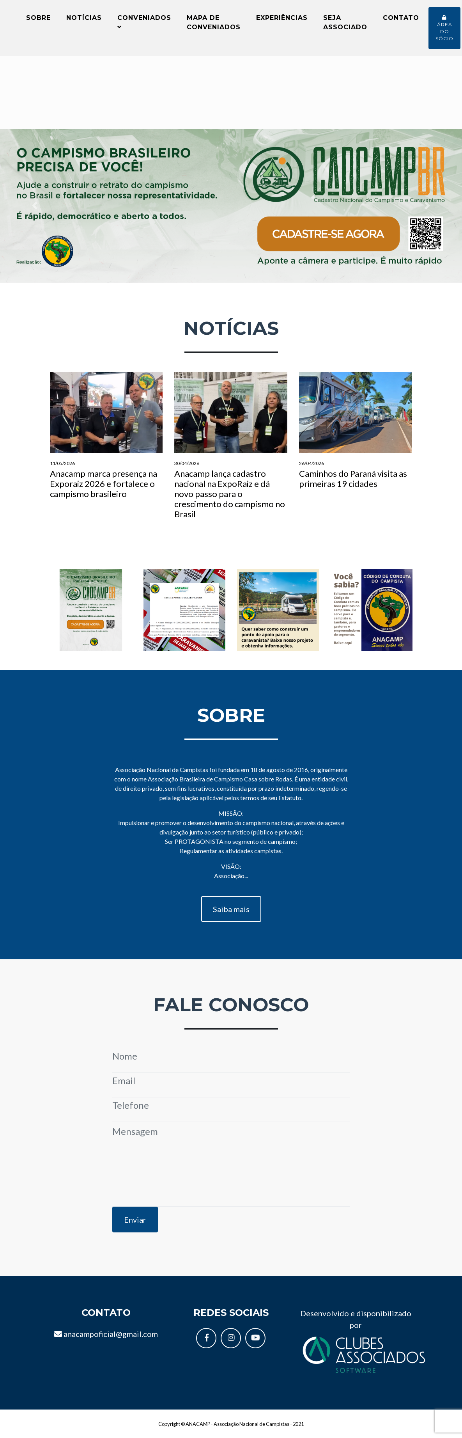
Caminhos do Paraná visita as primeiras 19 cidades (355, 435)
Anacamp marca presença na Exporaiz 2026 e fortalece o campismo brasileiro (106, 440)
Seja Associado (345, 24)
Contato (401, 20)
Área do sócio (444, 31)
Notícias (84, 20)
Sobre (38, 20)
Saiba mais (231, 914)
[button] (34, 210)
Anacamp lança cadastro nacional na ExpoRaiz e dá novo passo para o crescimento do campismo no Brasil (230, 450)
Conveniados (144, 24)
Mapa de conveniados (214, 24)
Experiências (282, 20)
